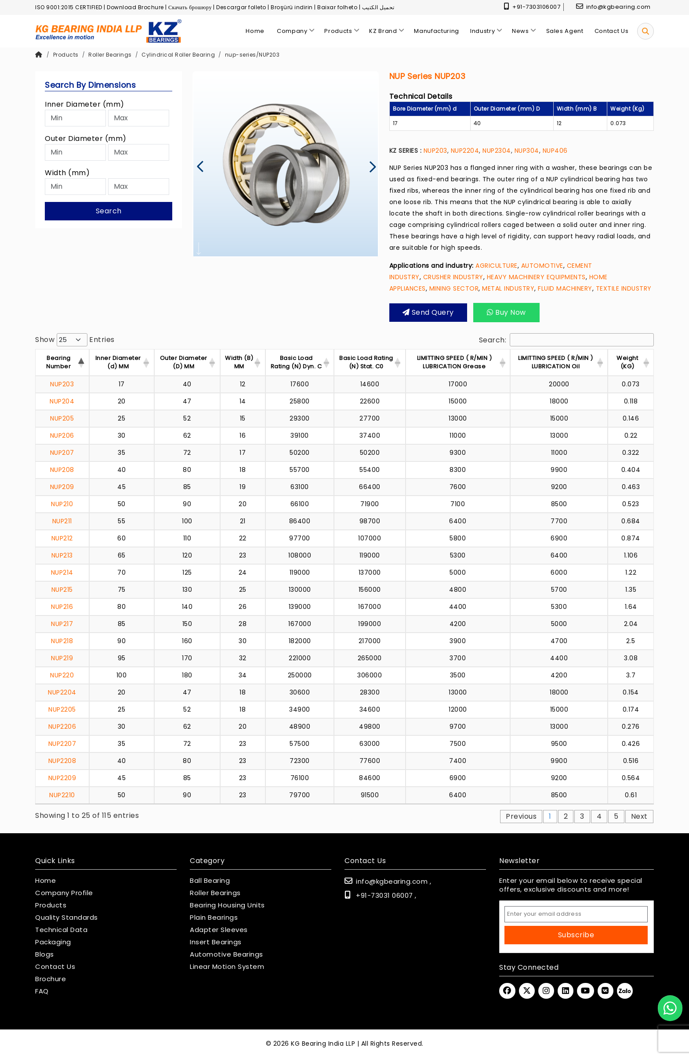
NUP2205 (62, 709)
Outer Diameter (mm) (86, 138)
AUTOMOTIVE (542, 265)
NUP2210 (62, 795)
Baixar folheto (337, 7)
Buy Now (506, 312)
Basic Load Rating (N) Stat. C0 (366, 362)
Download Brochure (135, 7)
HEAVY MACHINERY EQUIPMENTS (536, 277)
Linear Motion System (227, 966)
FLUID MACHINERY (565, 288)
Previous (521, 816)
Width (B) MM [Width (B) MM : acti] (239, 362)
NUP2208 (62, 760)
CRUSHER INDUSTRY (453, 277)
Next (639, 816)
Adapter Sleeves (219, 929)
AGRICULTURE (496, 265)
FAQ (42, 991)
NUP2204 (465, 150)
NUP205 (62, 418)
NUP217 (62, 623)
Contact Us (55, 966)
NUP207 (62, 452)
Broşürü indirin (292, 7)
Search (109, 211)
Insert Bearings (216, 942)
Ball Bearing (210, 880)
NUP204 (62, 401)
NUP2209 (62, 778)
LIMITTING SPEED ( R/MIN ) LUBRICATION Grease (454, 362)
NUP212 (62, 538)
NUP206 (62, 435)
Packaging (53, 942)
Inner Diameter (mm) (84, 104)
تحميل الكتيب (378, 7)
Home (45, 880)
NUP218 (62, 641)
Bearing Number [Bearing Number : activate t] (58, 362)
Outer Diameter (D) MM (183, 362)
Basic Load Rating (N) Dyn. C (296, 362)
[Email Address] (576, 914)
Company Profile (64, 893)
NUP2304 (496, 150)
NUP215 (62, 589)
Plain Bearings (214, 917)
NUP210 (62, 504)
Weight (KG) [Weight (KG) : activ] (627, 362)
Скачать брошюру (190, 7)
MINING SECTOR (454, 288)
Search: (566, 339)
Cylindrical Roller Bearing (178, 54)
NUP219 (62, 658)
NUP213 (62, 555)
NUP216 (62, 606)
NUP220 (62, 675)
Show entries (75, 339)
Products (66, 54)
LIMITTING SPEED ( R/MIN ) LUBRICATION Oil (555, 362)
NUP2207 (62, 743)
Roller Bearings (110, 54)
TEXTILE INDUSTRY (624, 288)
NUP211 (62, 521)
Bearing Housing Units (227, 905)
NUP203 (435, 150)
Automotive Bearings (226, 954)
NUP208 (62, 469)
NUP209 (62, 486)
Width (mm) (67, 173)
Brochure (50, 979)
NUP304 (527, 150)
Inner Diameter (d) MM (118, 362)
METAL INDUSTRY (508, 288)
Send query (428, 312)
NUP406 (555, 150)
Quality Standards (66, 917)
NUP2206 (62, 726)
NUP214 (62, 572)
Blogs (44, 954)
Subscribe (576, 935)
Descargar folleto (241, 7)
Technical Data (61, 929)
